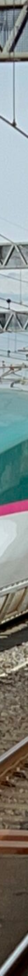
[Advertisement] (14, 27)
